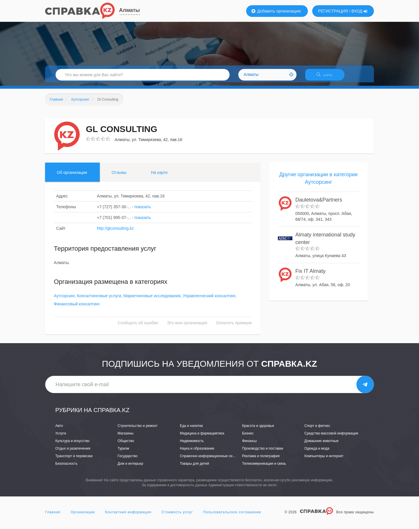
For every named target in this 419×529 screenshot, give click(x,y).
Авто (59, 429)
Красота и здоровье (258, 429)
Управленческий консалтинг (209, 299)
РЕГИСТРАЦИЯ (333, 11)
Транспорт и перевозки (74, 459)
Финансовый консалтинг (76, 307)
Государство (128, 459)
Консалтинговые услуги (99, 299)
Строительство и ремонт (137, 429)
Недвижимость (192, 444)
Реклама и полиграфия (261, 459)
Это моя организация (187, 326)
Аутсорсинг (64, 299)
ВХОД (359, 11)
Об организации (72, 176)
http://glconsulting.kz (115, 231)
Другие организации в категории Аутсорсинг (318, 181)
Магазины (126, 437)
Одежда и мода (316, 452)
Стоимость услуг (177, 516)
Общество (126, 444)
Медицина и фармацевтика (202, 437)
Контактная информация (128, 516)
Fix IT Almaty (310, 274)
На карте (159, 176)
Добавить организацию (276, 11)
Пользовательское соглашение (232, 516)
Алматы (129, 10)
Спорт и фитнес (317, 429)
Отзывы (118, 176)
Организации (83, 516)
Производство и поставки (262, 452)
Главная (53, 516)
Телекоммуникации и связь (264, 467)
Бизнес (247, 437)
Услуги (60, 437)
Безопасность (66, 467)
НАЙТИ (327, 76)
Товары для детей (194, 467)
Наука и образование (197, 452)
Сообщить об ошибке (138, 326)
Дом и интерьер (130, 467)
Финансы (249, 444)
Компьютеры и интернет (324, 459)
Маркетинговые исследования (151, 299)
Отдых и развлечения (72, 452)
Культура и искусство (72, 444)
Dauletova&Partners (318, 203)
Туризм (123, 452)
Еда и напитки (191, 429)
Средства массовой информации (331, 437)
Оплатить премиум (234, 326)
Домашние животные (321, 444)
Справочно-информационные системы (211, 459)
